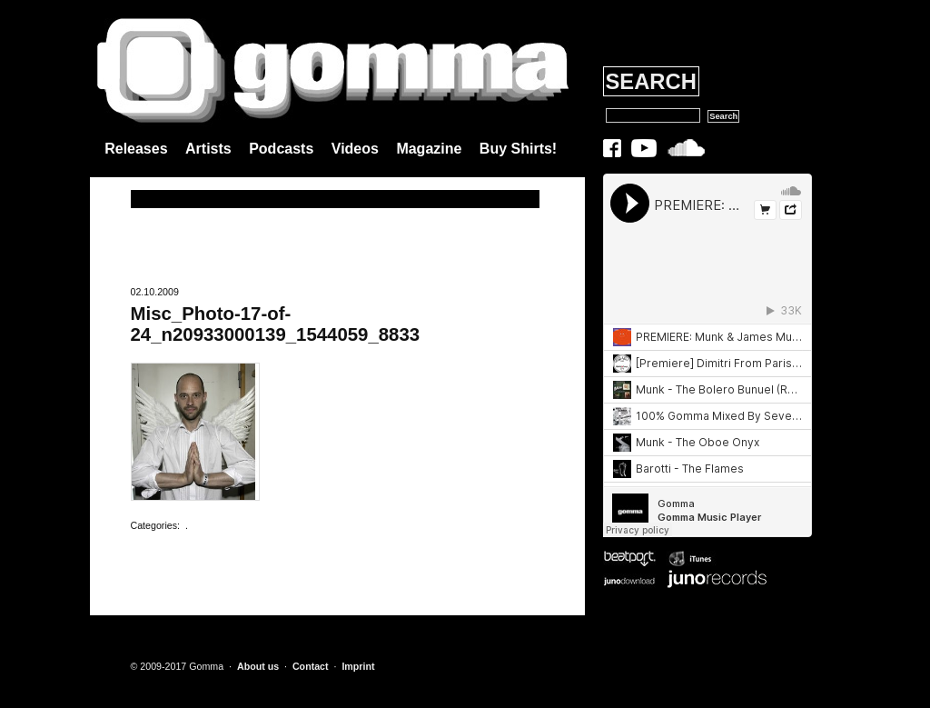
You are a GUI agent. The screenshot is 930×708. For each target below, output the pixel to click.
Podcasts (281, 148)
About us (258, 666)
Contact (310, 666)
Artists (208, 148)
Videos (355, 148)
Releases (135, 148)
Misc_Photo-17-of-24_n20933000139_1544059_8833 (275, 324)
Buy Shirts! (518, 148)
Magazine (428, 148)
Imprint (357, 666)
